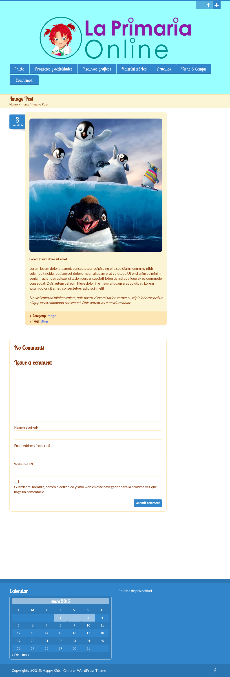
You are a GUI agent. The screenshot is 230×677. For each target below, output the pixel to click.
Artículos (164, 69)
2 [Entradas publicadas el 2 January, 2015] (74, 618)
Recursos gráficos (97, 69)
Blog (44, 321)
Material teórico (134, 69)
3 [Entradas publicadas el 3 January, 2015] (88, 618)
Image (25, 104)
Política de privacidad (135, 590)
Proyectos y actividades (53, 69)
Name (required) (26, 427)
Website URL (24, 464)
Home (13, 104)
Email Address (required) (32, 446)
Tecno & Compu (193, 69)
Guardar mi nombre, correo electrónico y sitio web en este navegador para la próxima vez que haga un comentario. (85, 489)
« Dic (16, 654)
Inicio (19, 69)
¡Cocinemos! (24, 80)
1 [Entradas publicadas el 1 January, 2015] (60, 618)
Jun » (25, 654)
